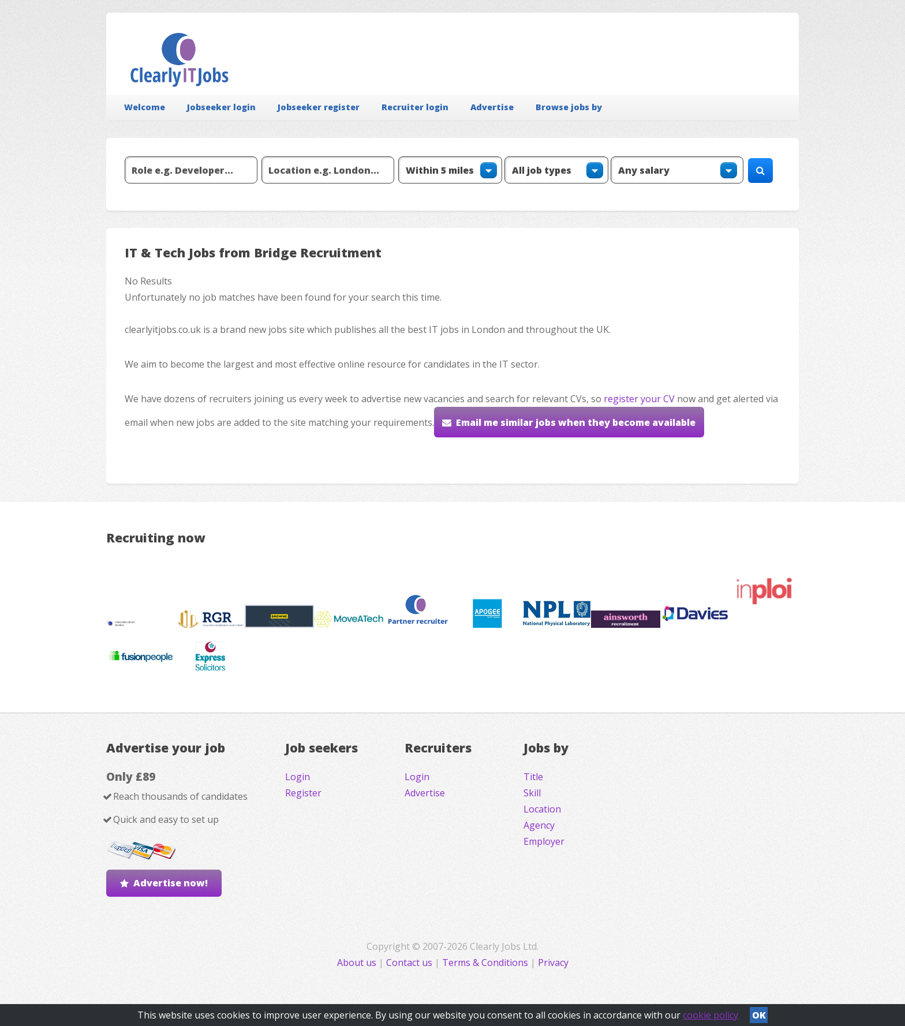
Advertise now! (170, 883)
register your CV (639, 398)
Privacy (553, 962)
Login (297, 776)
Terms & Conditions (485, 962)
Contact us (410, 962)
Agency (539, 825)
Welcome (144, 107)
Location (542, 809)
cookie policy (710, 1015)
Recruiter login (415, 107)
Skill (532, 793)
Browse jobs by (569, 107)
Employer (543, 841)
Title (533, 776)
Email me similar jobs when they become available (575, 422)
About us (358, 962)
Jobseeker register (319, 107)
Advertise (492, 107)
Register (303, 793)
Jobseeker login (221, 107)
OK (759, 1015)
